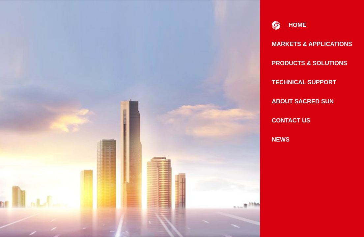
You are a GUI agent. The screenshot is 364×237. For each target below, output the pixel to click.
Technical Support (304, 82)
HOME (289, 25)
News (281, 139)
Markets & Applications (312, 44)
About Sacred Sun (303, 101)
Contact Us (291, 120)
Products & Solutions (309, 63)
